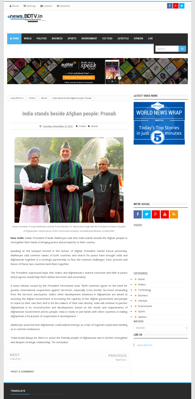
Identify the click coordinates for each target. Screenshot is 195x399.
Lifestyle (142, 300)
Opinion (142, 316)
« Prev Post (15, 359)
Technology (144, 290)
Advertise (63, 5)
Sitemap (30, 5)
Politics (82, 126)
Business (143, 295)
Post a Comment (22, 371)
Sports (141, 311)
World (94, 126)
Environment (145, 306)
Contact (46, 5)
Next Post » (121, 359)
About (14, 5)
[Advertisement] (126, 21)
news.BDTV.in (144, 345)
